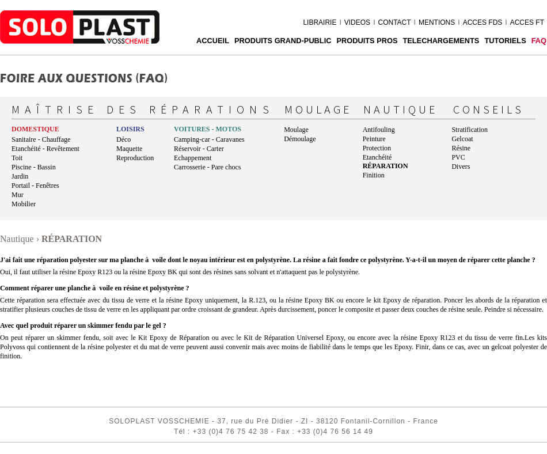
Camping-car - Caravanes (209, 139)
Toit (17, 158)
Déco (123, 139)
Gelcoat (462, 139)
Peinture (374, 139)
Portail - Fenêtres (35, 185)
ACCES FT (527, 22)
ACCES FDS (483, 22)
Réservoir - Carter (199, 149)
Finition (374, 175)
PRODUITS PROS (366, 40)
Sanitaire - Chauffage (41, 139)
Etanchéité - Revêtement (45, 149)
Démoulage (300, 139)
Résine (460, 148)
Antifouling (379, 130)
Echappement (192, 158)
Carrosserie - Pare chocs (207, 167)
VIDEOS (357, 22)
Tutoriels (505, 40)
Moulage (296, 130)
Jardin (20, 176)
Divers (460, 166)
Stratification (469, 130)
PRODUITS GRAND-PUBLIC (283, 40)
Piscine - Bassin (34, 167)
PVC (458, 157)
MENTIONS (437, 22)
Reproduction (135, 158)
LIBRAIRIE (319, 22)
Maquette (129, 149)
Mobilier (24, 204)
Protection (377, 148)
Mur (18, 195)
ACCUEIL (212, 40)
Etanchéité (377, 157)
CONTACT (394, 22)
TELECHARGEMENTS (440, 40)
